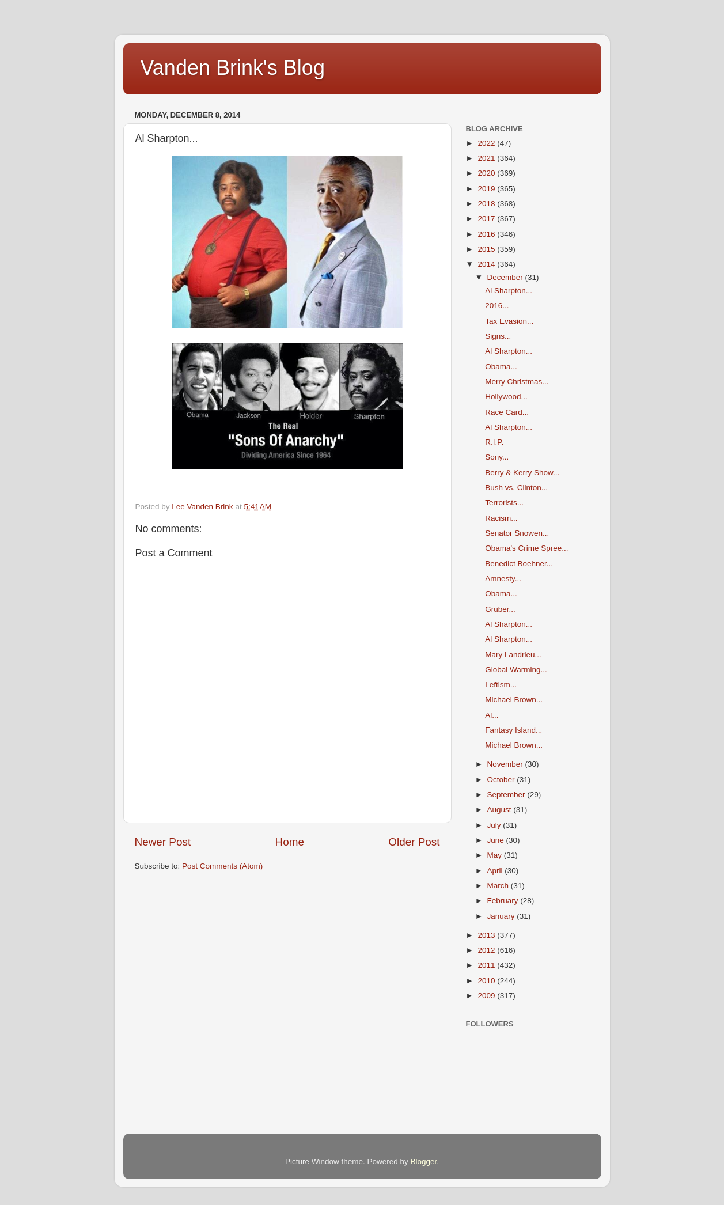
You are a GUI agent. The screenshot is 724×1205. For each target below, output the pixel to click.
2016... (497, 305)
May (495, 855)
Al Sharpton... (508, 290)
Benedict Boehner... (519, 563)
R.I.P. (494, 442)
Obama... (501, 366)
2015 (487, 249)
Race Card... (507, 412)
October (502, 779)
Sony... (497, 457)
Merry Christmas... (516, 381)
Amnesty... (503, 578)
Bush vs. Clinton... (516, 487)
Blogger (424, 1161)
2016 (487, 234)
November (506, 764)
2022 (487, 143)
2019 (487, 188)
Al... (491, 715)
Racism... (501, 518)
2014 (487, 264)
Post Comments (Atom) (222, 866)
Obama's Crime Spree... (526, 548)
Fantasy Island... (513, 730)
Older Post (413, 842)
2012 (487, 950)
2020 (487, 173)
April (496, 870)
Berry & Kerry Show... (522, 472)
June (496, 840)
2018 (487, 203)
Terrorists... (504, 502)
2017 (487, 218)
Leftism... (501, 684)
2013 (487, 935)
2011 (487, 965)
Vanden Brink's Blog (233, 67)
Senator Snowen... (517, 533)
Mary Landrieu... (513, 654)
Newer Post (163, 842)
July (495, 825)
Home (289, 842)
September (507, 794)
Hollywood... (506, 396)
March (499, 885)
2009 (487, 995)
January (502, 916)
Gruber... (500, 609)
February (504, 900)
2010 (487, 980)
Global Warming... (516, 669)
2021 (487, 158)
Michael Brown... (514, 699)
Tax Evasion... (509, 321)
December (506, 277)
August (500, 809)
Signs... (498, 336)
